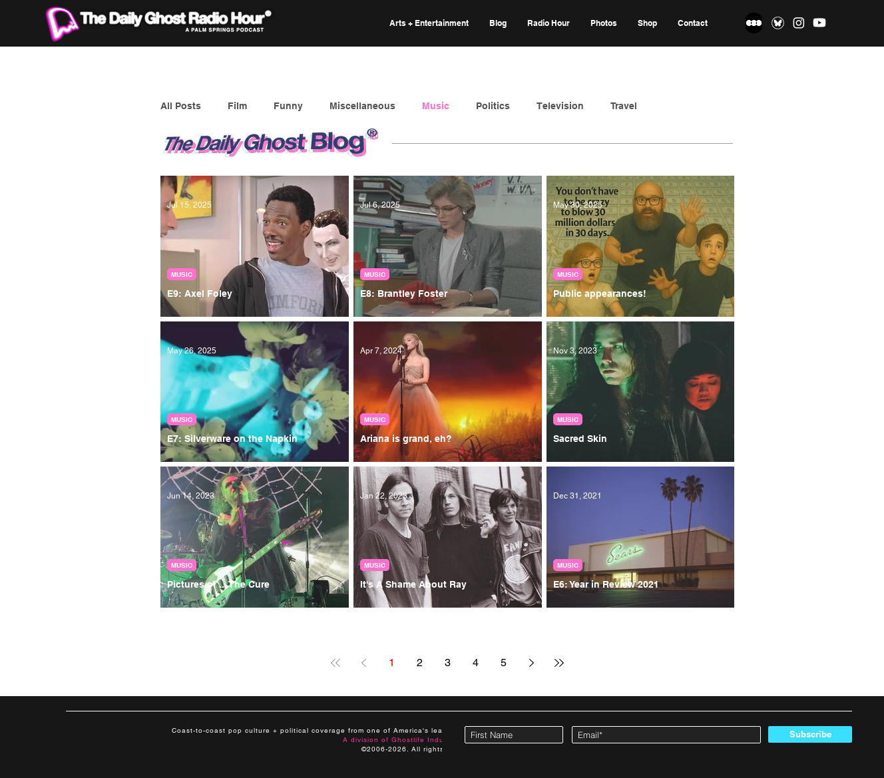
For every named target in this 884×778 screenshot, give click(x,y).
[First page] (335, 663)
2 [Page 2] (420, 662)
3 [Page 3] (448, 662)
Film (237, 105)
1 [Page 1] (392, 662)
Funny (288, 105)
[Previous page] (363, 663)
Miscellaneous (362, 105)
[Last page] (559, 663)
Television (560, 105)
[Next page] (531, 663)
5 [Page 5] (504, 662)
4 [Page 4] (476, 662)
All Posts (180, 105)
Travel (623, 105)
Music (435, 105)
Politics (493, 105)
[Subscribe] (810, 734)
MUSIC (181, 274)
